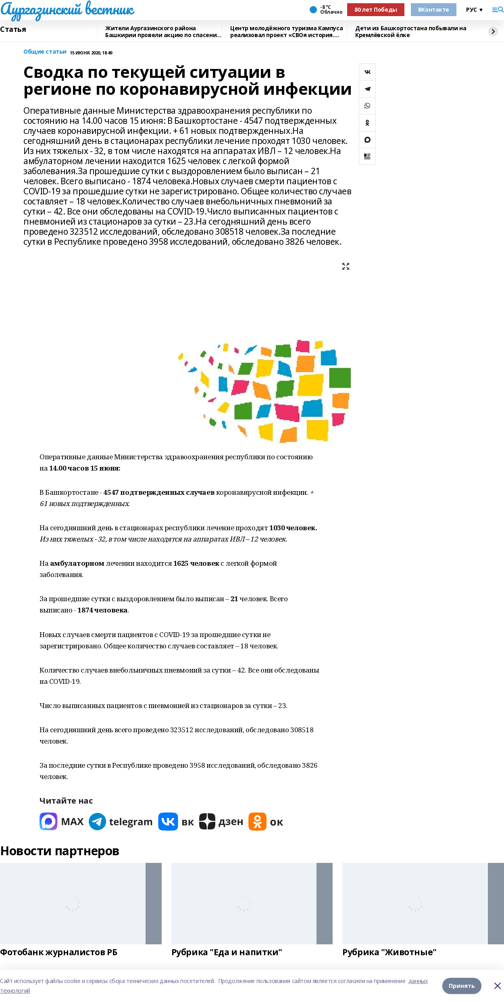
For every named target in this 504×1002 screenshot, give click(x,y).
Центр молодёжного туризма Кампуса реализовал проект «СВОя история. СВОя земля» (286, 31)
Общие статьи (45, 51)
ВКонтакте (433, 9)
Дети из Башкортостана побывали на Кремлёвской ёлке (410, 31)
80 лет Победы (375, 9)
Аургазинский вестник (66, 8)
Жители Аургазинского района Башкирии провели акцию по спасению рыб (163, 31)
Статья (13, 29)
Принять (462, 986)
